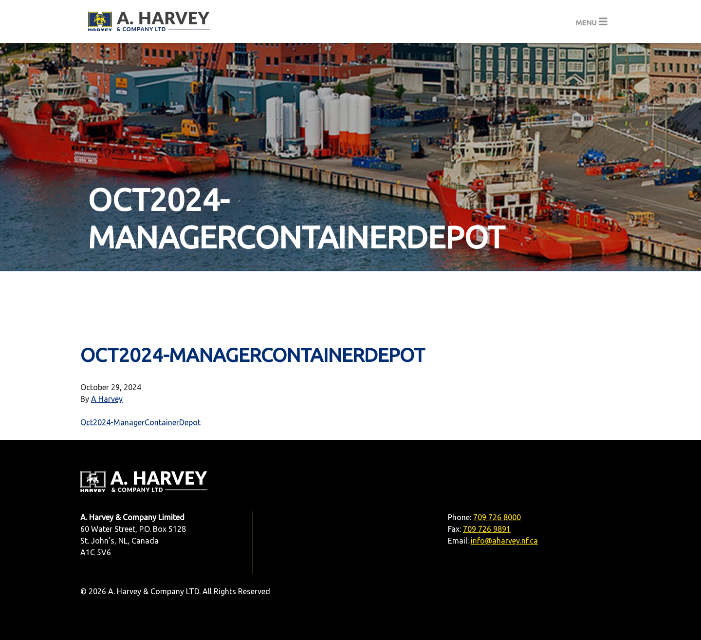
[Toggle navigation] (591, 22)
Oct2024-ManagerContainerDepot (140, 422)
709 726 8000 (497, 517)
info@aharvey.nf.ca (504, 540)
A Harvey (107, 399)
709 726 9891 (487, 529)
